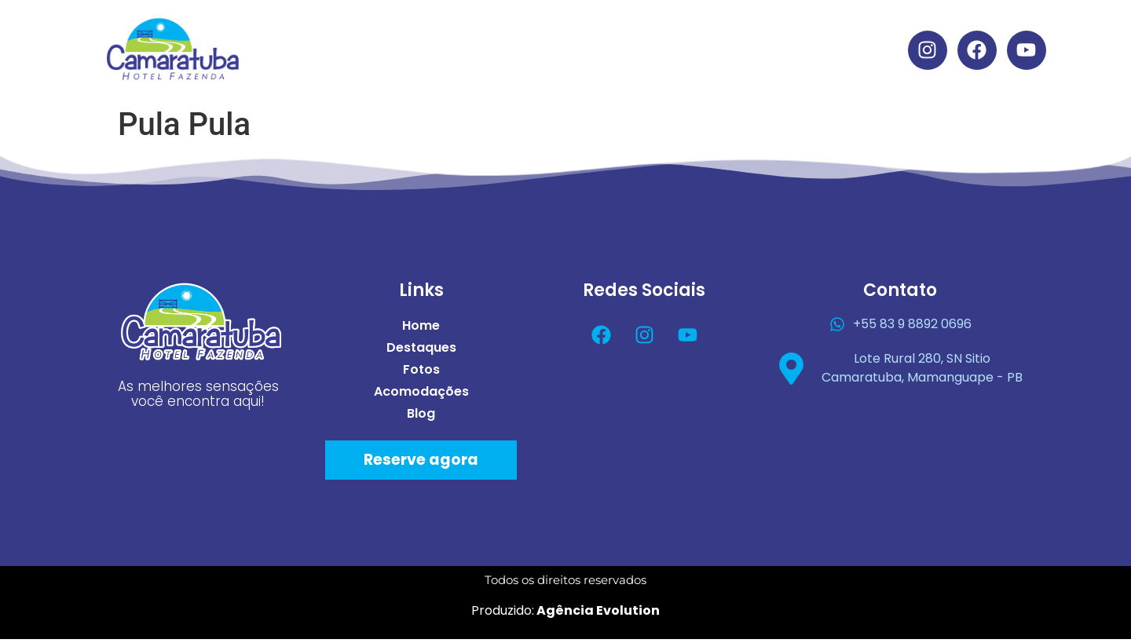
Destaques (509, 33)
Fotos (603, 33)
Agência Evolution (597, 614)
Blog (581, 69)
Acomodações (713, 33)
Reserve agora (421, 463)
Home (414, 33)
